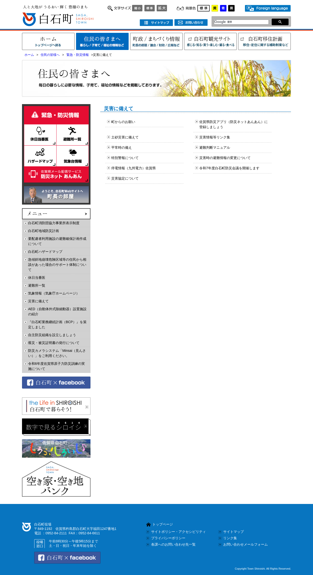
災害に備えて (38, 301)
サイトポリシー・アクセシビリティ (178, 532)
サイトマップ (233, 532)
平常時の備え (121, 147)
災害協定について (125, 178)
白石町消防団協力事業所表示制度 (53, 223)
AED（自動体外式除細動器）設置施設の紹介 (57, 311)
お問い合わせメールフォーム (245, 544)
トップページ (162, 524)
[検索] (240, 22)
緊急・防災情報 (78, 55)
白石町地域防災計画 (43, 231)
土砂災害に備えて (125, 137)
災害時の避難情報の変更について (225, 158)
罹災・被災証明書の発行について (53, 343)
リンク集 (230, 538)
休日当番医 (36, 278)
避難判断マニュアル (214, 147)
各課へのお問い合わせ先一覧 (173, 544)
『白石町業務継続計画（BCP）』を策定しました (57, 324)
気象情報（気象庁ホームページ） (53, 293)
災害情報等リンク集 (214, 137)
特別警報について (125, 158)
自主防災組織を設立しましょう (52, 335)
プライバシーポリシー (168, 538)
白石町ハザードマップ (45, 252)
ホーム (29, 55)
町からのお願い (123, 122)
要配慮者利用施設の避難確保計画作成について (57, 241)
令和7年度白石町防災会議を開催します (229, 168)
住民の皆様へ (50, 55)
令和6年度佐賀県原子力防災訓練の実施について (56, 366)
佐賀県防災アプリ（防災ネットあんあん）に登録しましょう (233, 124)
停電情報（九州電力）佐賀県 (133, 168)
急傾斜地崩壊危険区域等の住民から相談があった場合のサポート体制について (57, 264)
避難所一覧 (36, 285)
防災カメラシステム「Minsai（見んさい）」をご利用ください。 (57, 353)
